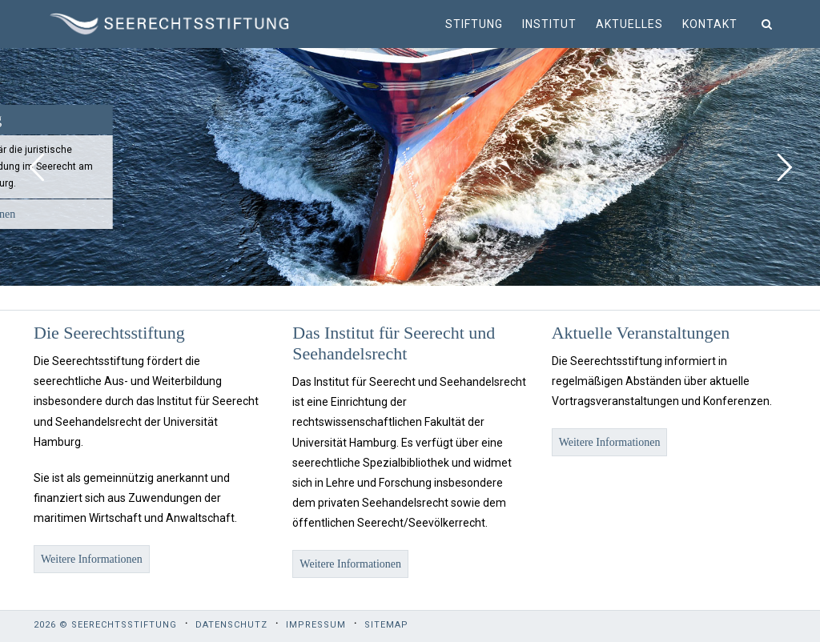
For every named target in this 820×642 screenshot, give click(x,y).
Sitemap (386, 625)
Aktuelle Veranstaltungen (641, 333)
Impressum (316, 625)
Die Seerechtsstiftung (109, 333)
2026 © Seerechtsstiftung (105, 625)
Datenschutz (231, 625)
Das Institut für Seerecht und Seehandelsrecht (393, 343)
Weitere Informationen (92, 559)
